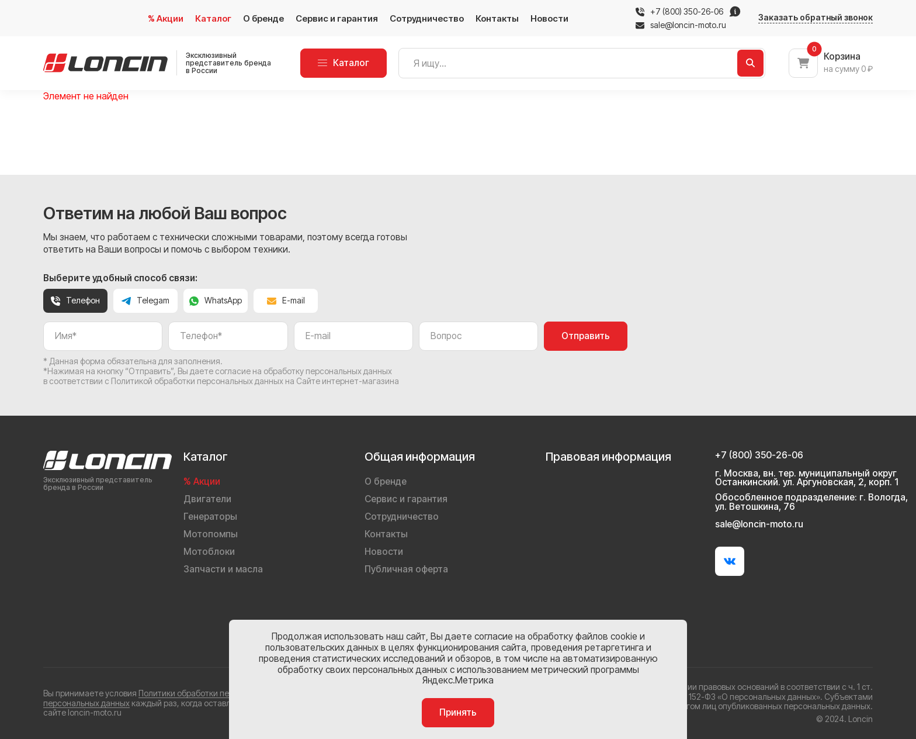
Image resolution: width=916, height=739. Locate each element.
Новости (549, 18)
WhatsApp (215, 300)
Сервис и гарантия (337, 18)
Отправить (585, 335)
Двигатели (207, 499)
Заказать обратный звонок (815, 17)
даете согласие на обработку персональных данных (291, 371)
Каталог (213, 18)
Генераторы (210, 516)
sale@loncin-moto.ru (681, 25)
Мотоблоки (209, 551)
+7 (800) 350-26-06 (686, 11)
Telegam (145, 300)
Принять (458, 712)
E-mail (286, 300)
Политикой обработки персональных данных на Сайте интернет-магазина (255, 381)
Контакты (497, 18)
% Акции (165, 18)
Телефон (75, 300)
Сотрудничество (427, 18)
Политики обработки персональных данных (222, 693)
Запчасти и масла (223, 569)
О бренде (263, 18)
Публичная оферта (406, 569)
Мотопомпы (210, 534)
